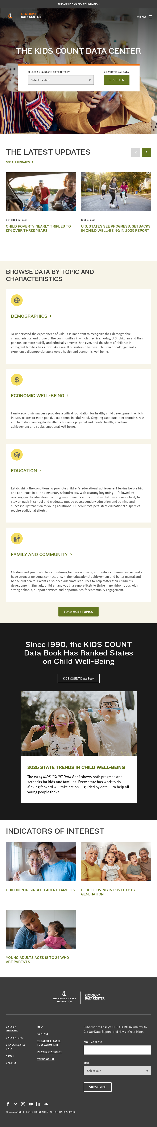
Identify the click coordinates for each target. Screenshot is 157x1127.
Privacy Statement (49, 1051)
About (10, 1055)
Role (87, 1062)
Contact (42, 1033)
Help (40, 1026)
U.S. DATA (117, 80)
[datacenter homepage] (31, 15)
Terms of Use (45, 1059)
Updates (11, 1062)
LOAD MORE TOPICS (78, 611)
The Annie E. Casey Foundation (79, 4)
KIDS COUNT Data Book (78, 678)
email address (93, 1042)
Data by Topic (14, 1037)
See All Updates (18, 162)
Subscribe (97, 1087)
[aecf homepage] (10, 15)
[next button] (146, 152)
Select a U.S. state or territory (49, 72)
